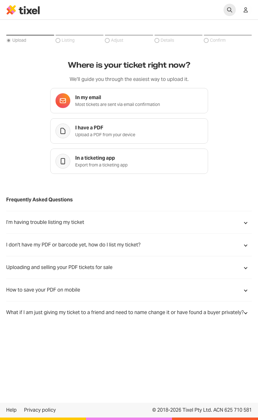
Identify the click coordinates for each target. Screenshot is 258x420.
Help (11, 410)
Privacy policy (40, 410)
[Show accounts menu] (246, 10)
